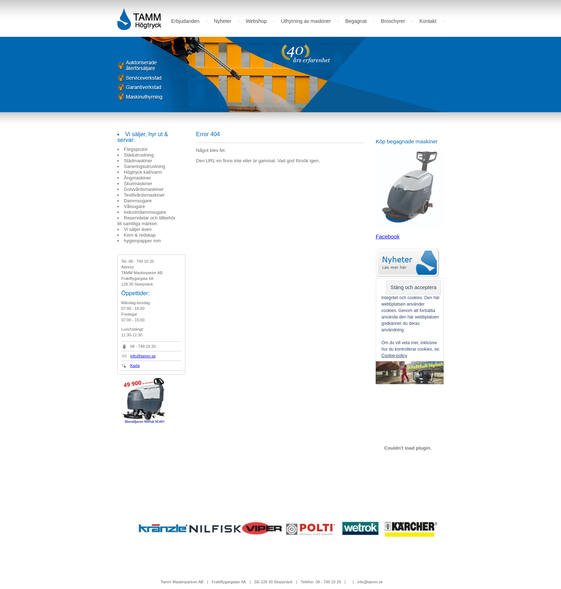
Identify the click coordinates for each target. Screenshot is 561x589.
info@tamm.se (143, 356)
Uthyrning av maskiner (306, 21)
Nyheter (222, 21)
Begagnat (356, 21)
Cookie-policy (394, 355)
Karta (135, 365)
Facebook (388, 236)
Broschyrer (393, 21)
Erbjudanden (185, 21)
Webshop (256, 21)
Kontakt (428, 21)
